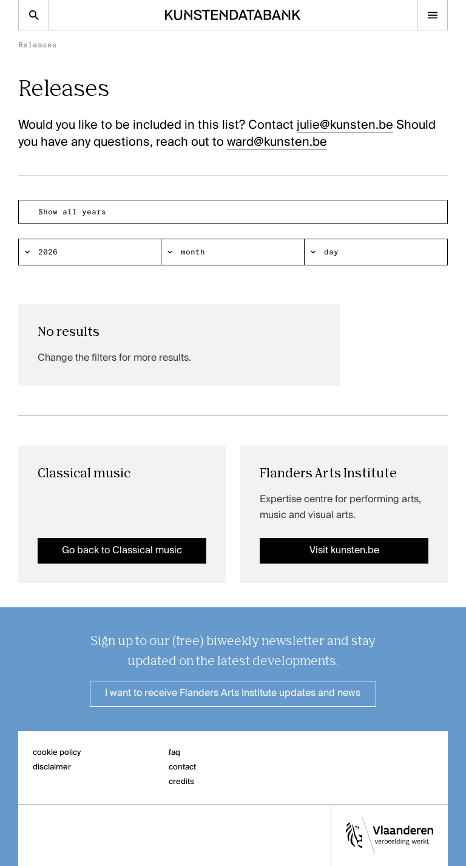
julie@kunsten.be (345, 126)
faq (174, 753)
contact (182, 767)
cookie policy (57, 753)
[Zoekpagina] (34, 15)
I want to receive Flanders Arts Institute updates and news (232, 693)
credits (181, 782)
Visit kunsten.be (344, 551)
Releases (37, 45)
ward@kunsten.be (277, 143)
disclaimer (52, 767)
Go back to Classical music (122, 551)
